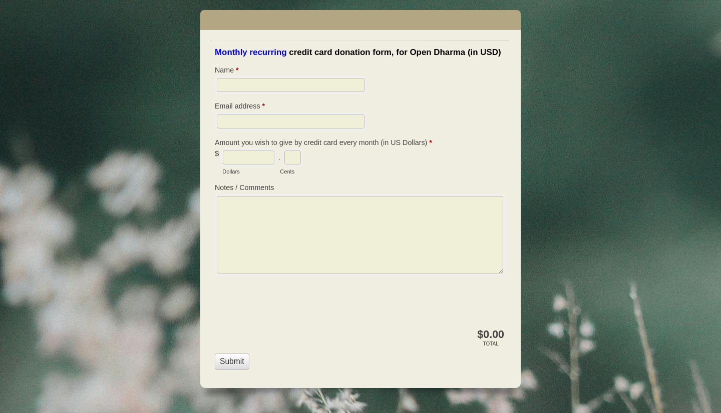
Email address (240, 107)
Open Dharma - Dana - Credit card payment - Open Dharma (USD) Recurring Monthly (360, 20)
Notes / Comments (244, 188)
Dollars (230, 171)
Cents (287, 171)
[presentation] (291, 304)
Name (227, 71)
